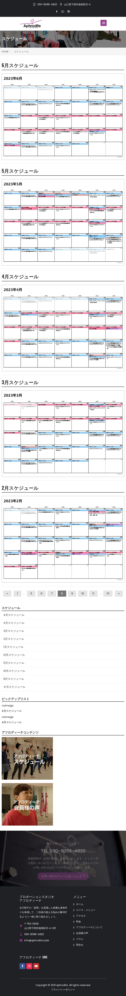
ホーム (79, 904)
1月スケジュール (13, 647)
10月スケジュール (14, 671)
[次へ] (119, 594)
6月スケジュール (20, 65)
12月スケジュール (14, 655)
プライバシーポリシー (63, 989)
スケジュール (21, 51)
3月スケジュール (20, 382)
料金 (78, 921)
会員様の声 (82, 933)
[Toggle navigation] (104, 23)
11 (93, 593)
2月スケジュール (20, 487)
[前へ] (7, 594)
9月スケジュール (13, 679)
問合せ (79, 945)
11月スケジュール (13, 663)
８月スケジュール (14, 687)
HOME (5, 51)
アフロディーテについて (89, 927)
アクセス (81, 915)
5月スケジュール (20, 170)
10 (82, 593)
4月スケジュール (20, 276)
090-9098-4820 (47, 4)
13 (108, 593)
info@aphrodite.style (36, 940)
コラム (79, 939)
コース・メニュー (85, 910)
